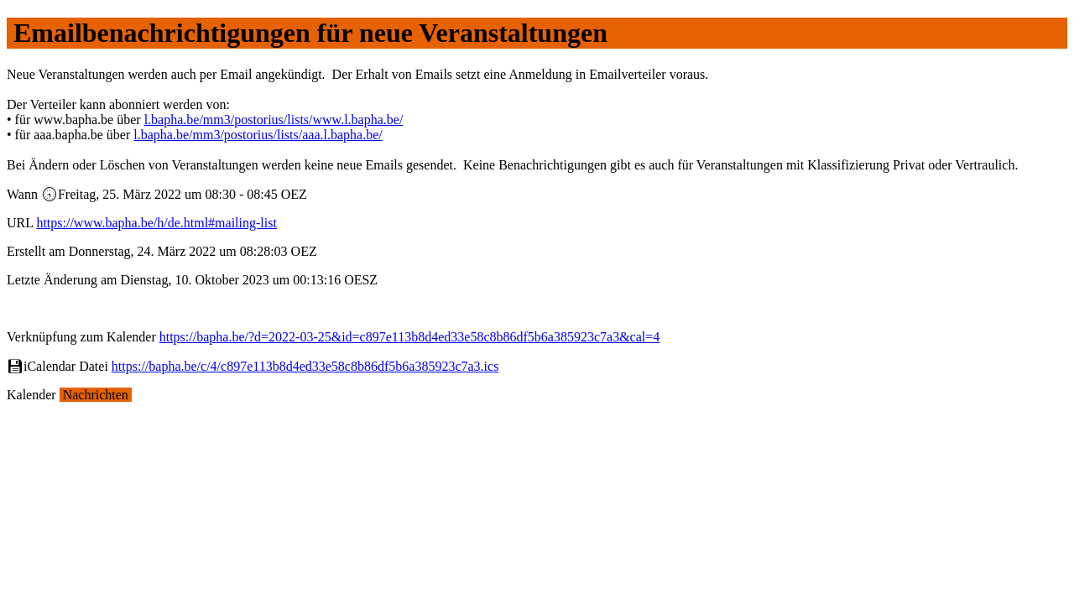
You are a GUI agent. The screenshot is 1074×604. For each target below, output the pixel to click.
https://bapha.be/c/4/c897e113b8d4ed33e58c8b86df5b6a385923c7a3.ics (305, 366)
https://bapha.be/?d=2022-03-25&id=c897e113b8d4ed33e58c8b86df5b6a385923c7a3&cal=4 (409, 337)
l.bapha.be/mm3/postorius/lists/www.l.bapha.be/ (274, 119)
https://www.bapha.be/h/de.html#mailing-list (156, 223)
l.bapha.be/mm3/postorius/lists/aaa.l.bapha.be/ (257, 135)
